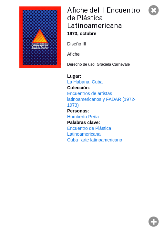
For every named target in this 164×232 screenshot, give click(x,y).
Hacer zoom (154, 222)
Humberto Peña (83, 116)
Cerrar (154, 10)
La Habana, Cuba (85, 81)
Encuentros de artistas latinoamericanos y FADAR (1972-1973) (101, 99)
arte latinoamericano (101, 139)
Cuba (72, 139)
